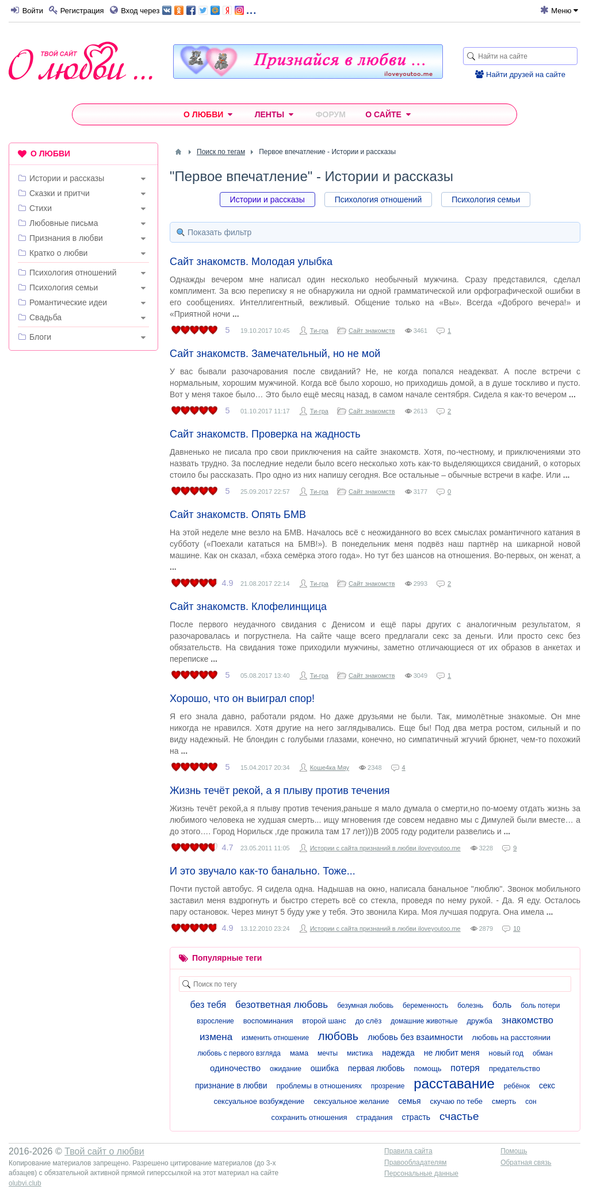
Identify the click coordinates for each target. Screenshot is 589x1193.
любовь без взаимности (415, 1037)
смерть (504, 1101)
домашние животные (424, 1021)
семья (409, 1101)
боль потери (540, 1006)
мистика (360, 1053)
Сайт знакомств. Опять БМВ (238, 514)
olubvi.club (25, 1183)
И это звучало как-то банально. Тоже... (262, 871)
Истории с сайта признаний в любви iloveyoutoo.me (385, 848)
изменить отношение (275, 1038)
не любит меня (452, 1052)
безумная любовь (365, 1006)
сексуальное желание (351, 1101)
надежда (398, 1052)
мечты (328, 1053)
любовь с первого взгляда (239, 1053)
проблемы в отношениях (319, 1085)
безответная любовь (281, 1004)
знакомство (527, 1020)
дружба (480, 1020)
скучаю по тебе (456, 1101)
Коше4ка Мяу (329, 767)
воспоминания (268, 1020)
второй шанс (324, 1020)
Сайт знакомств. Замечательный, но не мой (275, 353)
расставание (454, 1083)
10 (516, 928)
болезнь (470, 1006)
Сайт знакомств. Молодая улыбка (251, 261)
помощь (428, 1068)
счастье (459, 1116)
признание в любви (231, 1085)
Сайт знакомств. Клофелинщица (248, 606)
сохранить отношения (309, 1117)
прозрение (388, 1086)
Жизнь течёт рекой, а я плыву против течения (279, 790)
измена (216, 1036)
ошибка (325, 1068)
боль (501, 1005)
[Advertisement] (83, 434)
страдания (374, 1117)
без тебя (208, 1005)
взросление (215, 1021)
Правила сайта (408, 1151)
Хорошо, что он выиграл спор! (242, 698)
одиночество (235, 1068)
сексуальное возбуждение (258, 1101)
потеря (465, 1068)
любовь (338, 1036)
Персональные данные (421, 1173)
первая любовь (376, 1068)
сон (530, 1102)
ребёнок (517, 1086)
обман (543, 1053)
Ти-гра (319, 330)
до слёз (368, 1020)
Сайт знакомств (372, 330)
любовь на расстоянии (511, 1037)
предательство (514, 1068)
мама (299, 1053)
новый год (506, 1053)
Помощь (513, 1151)
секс (547, 1085)
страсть (415, 1117)
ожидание (285, 1069)
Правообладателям (415, 1163)
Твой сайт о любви (104, 1151)
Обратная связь (525, 1163)
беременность (425, 1006)
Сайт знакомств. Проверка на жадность (265, 434)
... (209, 9)
